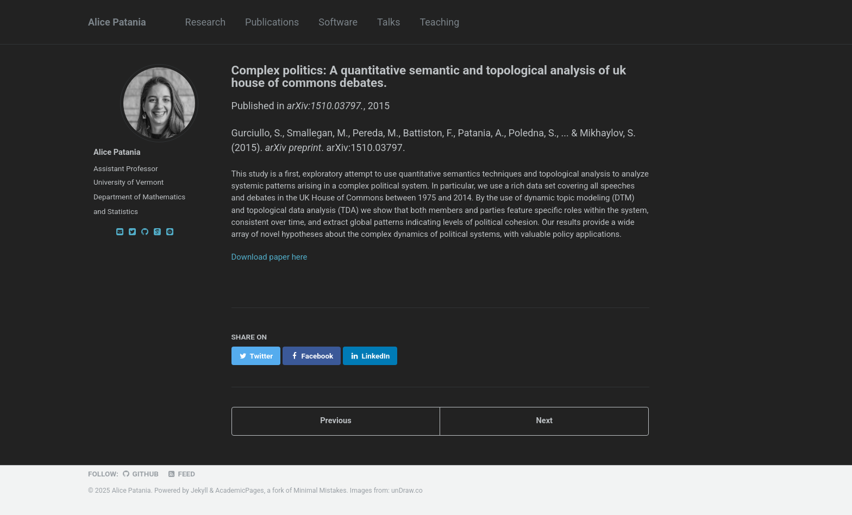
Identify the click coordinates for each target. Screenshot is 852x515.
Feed (181, 473)
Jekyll (199, 490)
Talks (388, 22)
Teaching (439, 22)
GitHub (140, 473)
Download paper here (269, 257)
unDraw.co (407, 490)
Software (338, 22)
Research (205, 22)
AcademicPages (239, 490)
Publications (272, 22)
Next (544, 420)
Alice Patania (117, 22)
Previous (336, 420)
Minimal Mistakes (319, 490)
